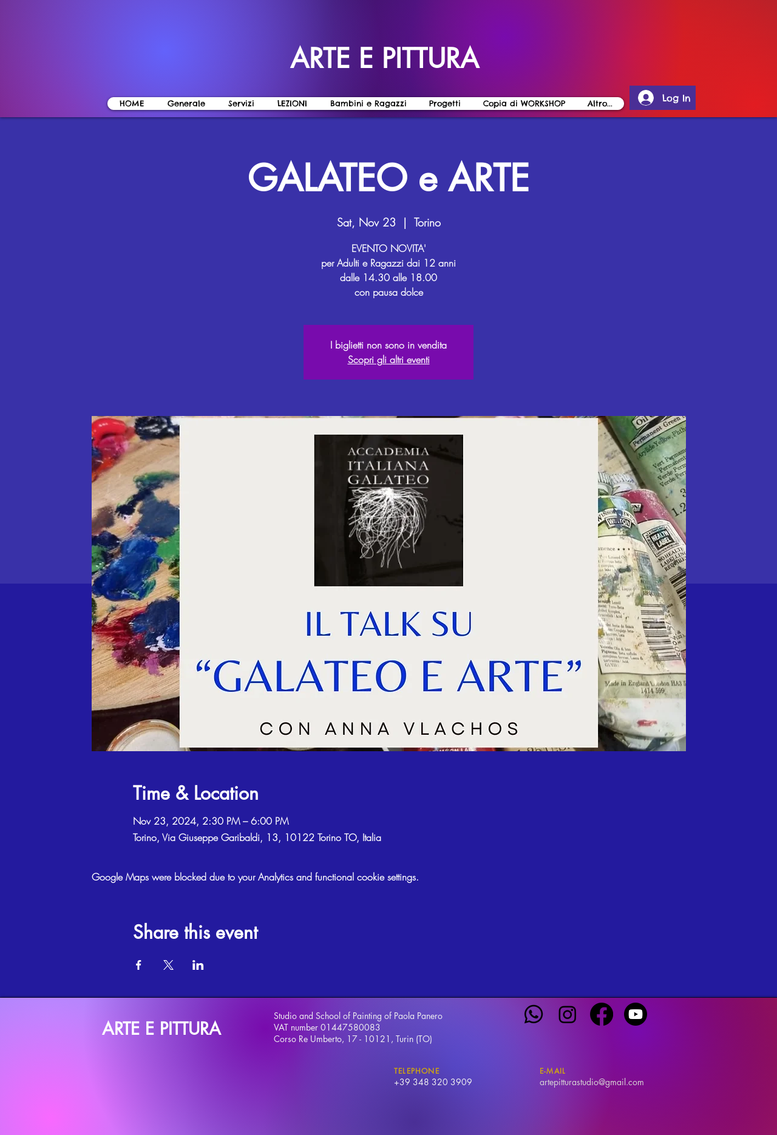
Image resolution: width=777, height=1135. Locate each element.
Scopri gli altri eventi (389, 359)
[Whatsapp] (533, 1014)
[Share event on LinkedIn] (198, 965)
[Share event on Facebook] (138, 965)
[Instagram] (567, 1014)
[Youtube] (635, 1014)
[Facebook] (601, 1014)
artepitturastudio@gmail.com (592, 1082)
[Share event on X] (168, 965)
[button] (291, 103)
